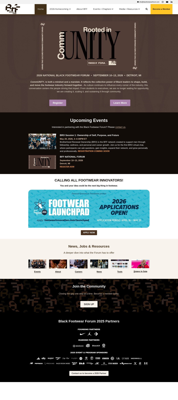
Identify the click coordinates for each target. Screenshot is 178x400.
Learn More (120, 102)
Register (58, 102)
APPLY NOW (89, 233)
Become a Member (161, 9)
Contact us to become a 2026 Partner (89, 373)
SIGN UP (89, 304)
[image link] (13, 9)
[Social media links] (163, 2)
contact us (120, 127)
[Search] (147, 9)
